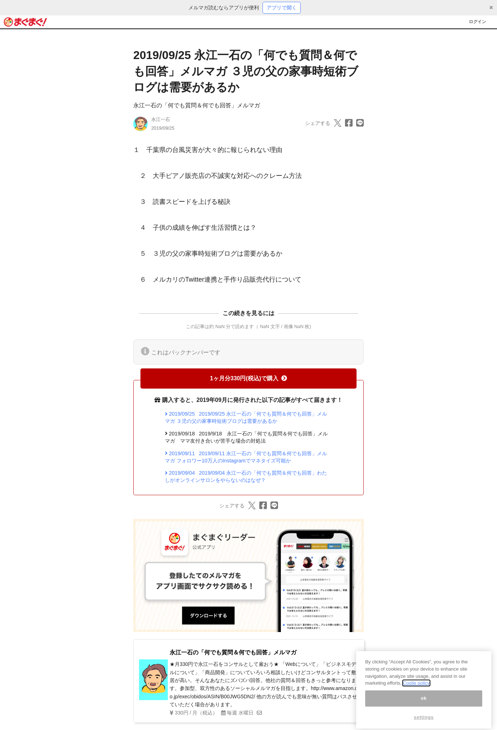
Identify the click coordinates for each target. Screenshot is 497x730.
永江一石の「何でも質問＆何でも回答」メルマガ (196, 105)
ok (424, 706)
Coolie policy (416, 691)
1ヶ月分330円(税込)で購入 (248, 378)
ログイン (477, 21)
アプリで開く (282, 7)
